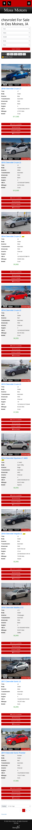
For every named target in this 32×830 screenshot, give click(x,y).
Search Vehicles (16, 49)
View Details (16, 133)
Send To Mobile (16, 130)
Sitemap (16, 823)
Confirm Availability (16, 124)
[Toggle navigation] (29, 3)
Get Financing (16, 127)
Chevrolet (4, 814)
